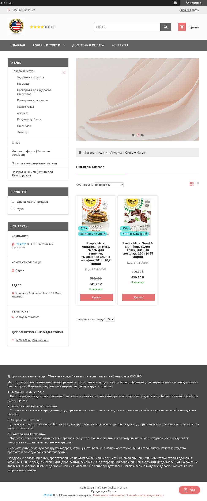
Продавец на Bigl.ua (103, 491)
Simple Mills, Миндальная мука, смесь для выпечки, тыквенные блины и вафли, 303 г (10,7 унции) (95, 253)
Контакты (120, 45)
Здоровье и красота (30, 77)
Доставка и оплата (88, 45)
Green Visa (24, 126)
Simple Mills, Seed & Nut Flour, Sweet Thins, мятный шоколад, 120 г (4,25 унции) (137, 250)
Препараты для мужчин (32, 100)
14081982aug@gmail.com (32, 340)
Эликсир (22, 132)
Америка (116, 152)
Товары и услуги (46, 45)
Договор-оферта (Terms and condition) (32, 153)
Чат (189, 490)
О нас (16, 142)
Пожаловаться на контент (108, 495)
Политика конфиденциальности (34, 163)
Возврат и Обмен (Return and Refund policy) (32, 173)
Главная (18, 45)
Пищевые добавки (29, 119)
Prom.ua (122, 487)
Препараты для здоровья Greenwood (34, 91)
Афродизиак (25, 106)
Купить (96, 297)
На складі (23, 83)
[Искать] (165, 27)
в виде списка (197, 185)
